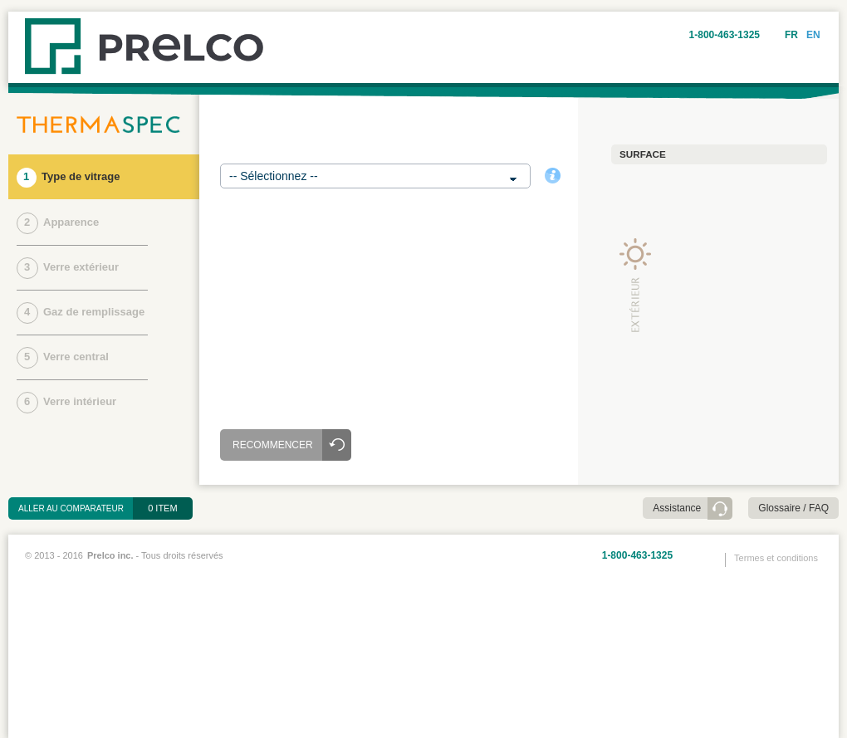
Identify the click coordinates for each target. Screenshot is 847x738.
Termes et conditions (776, 558)
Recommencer (273, 445)
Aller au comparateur (76, 508)
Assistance (677, 508)
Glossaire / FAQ (793, 508)
